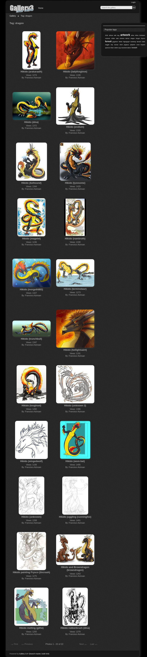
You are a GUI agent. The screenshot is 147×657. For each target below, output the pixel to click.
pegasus (126, 44)
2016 (106, 35)
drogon (138, 38)
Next (83, 644)
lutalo (143, 41)
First (14, 644)
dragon (133, 38)
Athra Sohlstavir (140, 35)
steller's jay (117, 47)
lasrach (139, 41)
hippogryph (126, 41)
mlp (112, 44)
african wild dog (114, 35)
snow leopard (140, 44)
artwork (125, 34)
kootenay (133, 41)
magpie (107, 44)
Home (40, 8)
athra (132, 35)
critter (113, 38)
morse (116, 45)
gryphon (115, 42)
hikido (120, 41)
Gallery (13, 16)
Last (94, 644)
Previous (27, 644)
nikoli (121, 44)
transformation (126, 48)
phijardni (132, 44)
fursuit (108, 41)
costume (107, 38)
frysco (143, 38)
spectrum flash (109, 47)
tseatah (134, 48)
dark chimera (120, 38)
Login (133, 2)
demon (127, 38)
